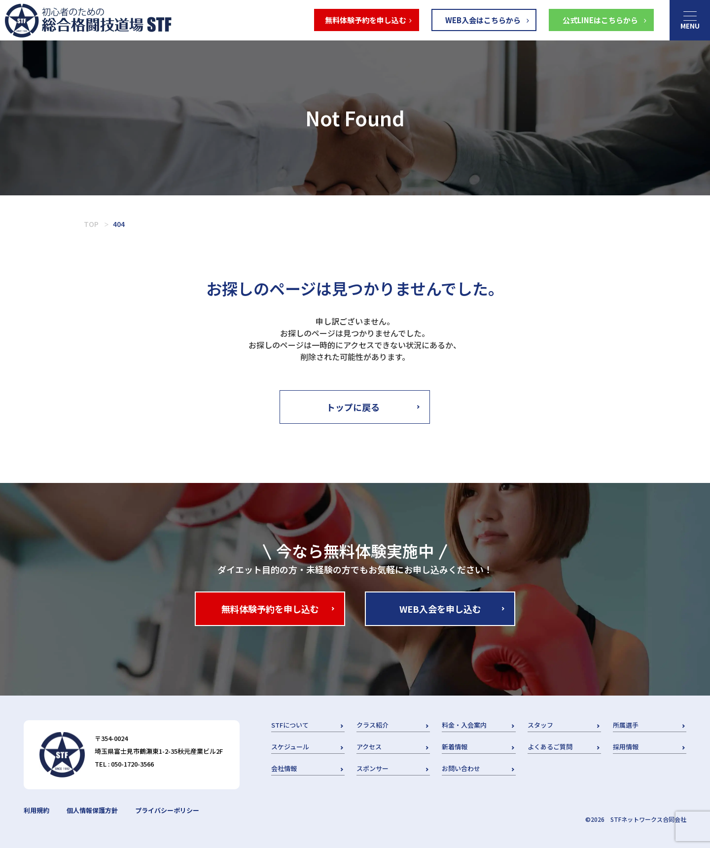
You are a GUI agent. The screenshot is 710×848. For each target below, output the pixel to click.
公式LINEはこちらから (600, 20)
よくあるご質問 (550, 746)
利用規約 (36, 810)
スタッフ (540, 725)
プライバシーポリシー (167, 810)
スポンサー (372, 768)
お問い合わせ (461, 768)
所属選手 (626, 725)
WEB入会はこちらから (483, 20)
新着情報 (454, 746)
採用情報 (626, 746)
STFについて (290, 725)
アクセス (369, 746)
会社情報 (284, 768)
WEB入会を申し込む (440, 608)
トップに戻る (353, 407)
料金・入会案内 (464, 725)
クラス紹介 (372, 725)
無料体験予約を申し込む (365, 20)
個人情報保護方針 (92, 810)
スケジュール (290, 746)
